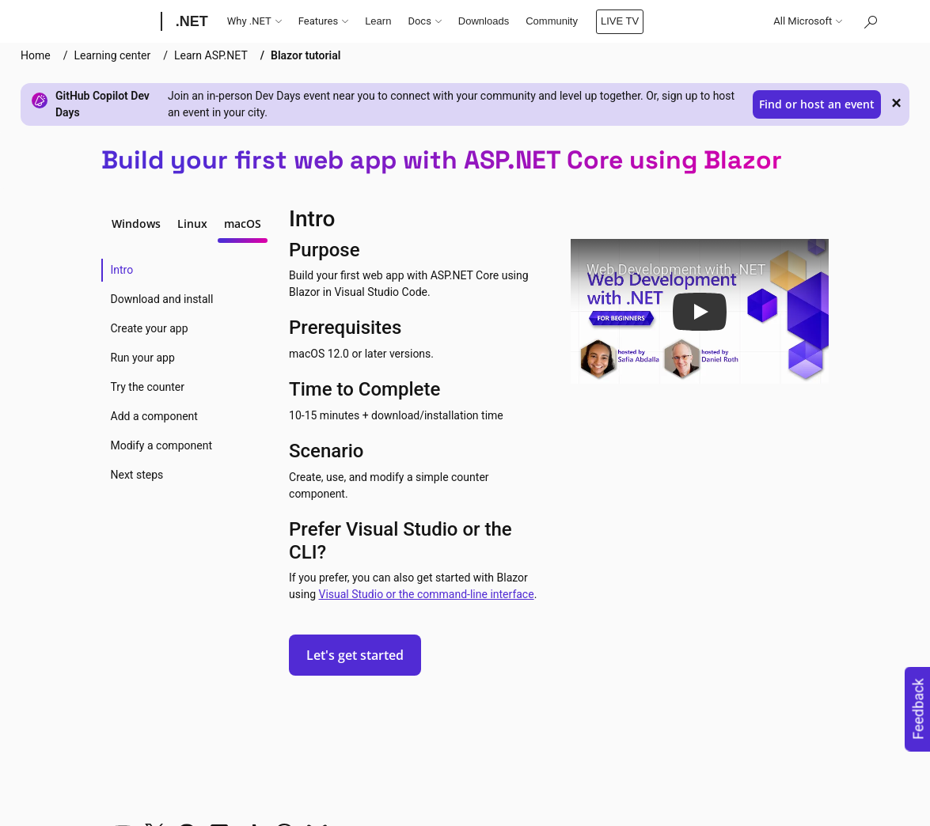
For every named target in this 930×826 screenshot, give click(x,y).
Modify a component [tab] (161, 445)
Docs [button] (424, 21)
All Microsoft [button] (807, 21)
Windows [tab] (136, 223)
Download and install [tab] (162, 299)
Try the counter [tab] (148, 387)
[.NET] (190, 21)
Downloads (483, 21)
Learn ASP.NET (211, 55)
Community (552, 21)
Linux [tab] (192, 223)
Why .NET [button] (254, 21)
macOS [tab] (242, 223)
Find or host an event (817, 104)
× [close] (896, 102)
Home (36, 55)
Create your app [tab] (149, 328)
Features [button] (323, 21)
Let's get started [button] (355, 655)
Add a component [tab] (154, 416)
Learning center (112, 55)
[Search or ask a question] (869, 21)
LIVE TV (620, 21)
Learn (378, 21)
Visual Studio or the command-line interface (425, 594)
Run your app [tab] (143, 357)
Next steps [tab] (137, 474)
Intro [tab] (122, 269)
